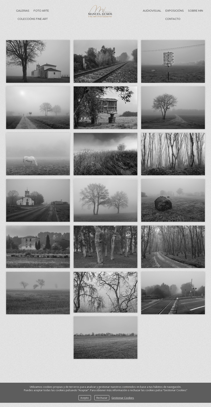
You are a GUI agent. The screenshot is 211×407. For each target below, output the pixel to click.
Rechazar (101, 397)
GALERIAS (22, 10)
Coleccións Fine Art (33, 18)
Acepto (84, 397)
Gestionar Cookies (122, 397)
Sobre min (195, 10)
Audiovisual (152, 10)
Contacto (172, 18)
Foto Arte (41, 10)
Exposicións (174, 10)
